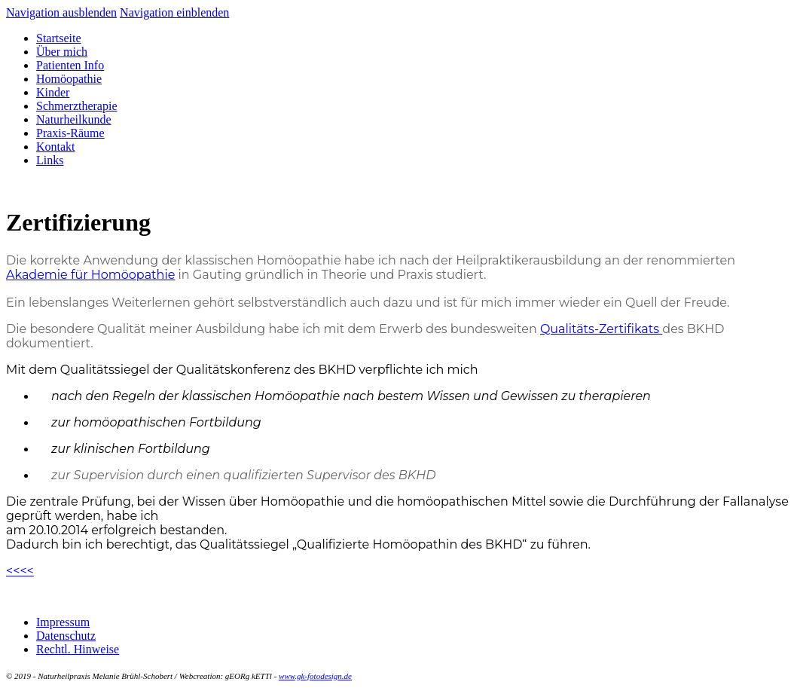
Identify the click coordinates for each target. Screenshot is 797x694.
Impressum (63, 622)
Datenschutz (66, 635)
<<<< (20, 571)
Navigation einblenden (174, 12)
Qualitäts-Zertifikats (601, 329)
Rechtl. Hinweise (77, 649)
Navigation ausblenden (61, 12)
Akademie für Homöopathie (90, 275)
